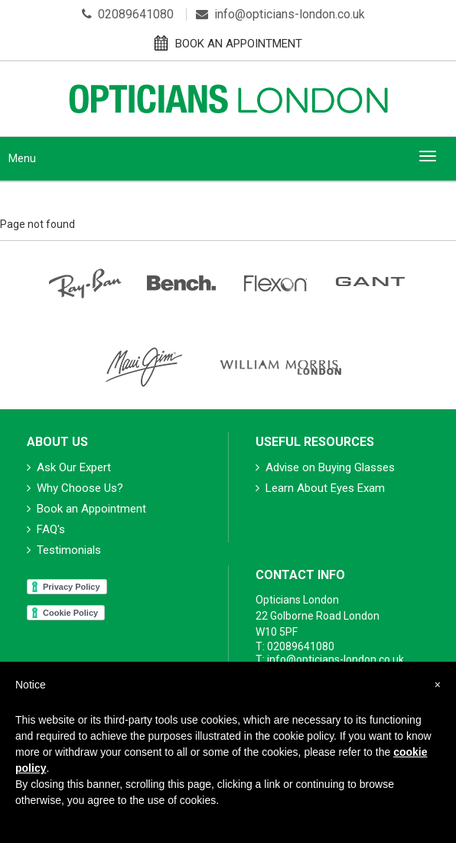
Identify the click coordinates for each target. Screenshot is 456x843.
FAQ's (46, 529)
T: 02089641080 (295, 646)
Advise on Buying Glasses (325, 467)
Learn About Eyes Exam (320, 488)
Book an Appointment (86, 509)
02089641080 (128, 14)
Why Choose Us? (75, 488)
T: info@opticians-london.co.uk (330, 659)
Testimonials (64, 550)
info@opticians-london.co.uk (280, 14)
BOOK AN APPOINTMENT (228, 42)
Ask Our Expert (69, 467)
